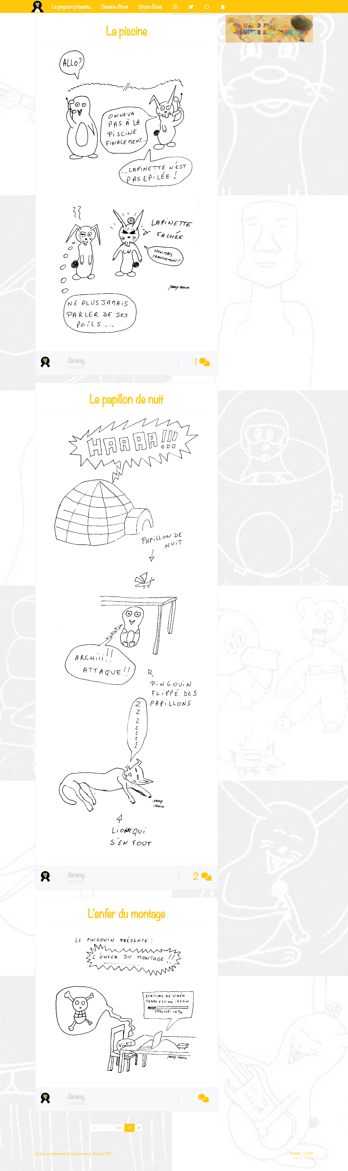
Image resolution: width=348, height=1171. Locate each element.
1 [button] (202, 361)
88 (119, 1127)
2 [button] (202, 876)
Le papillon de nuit (126, 398)
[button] (202, 1097)
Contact (308, 1152)
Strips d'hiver (150, 6)
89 (129, 1127)
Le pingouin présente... (72, 6)
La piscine (126, 30)
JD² (109, 1153)
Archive (295, 1152)
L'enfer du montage (126, 912)
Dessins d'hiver (115, 6)
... (110, 1127)
